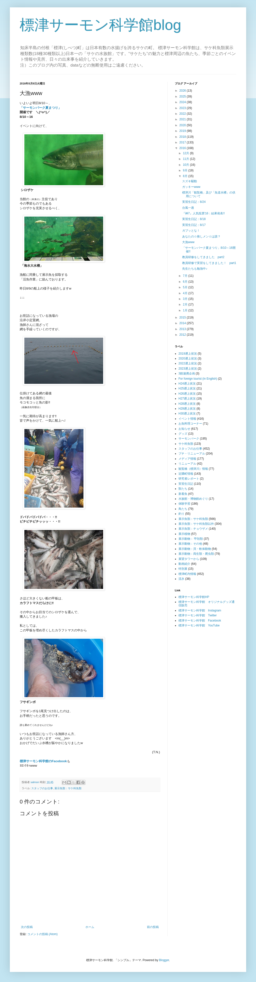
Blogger (164, 960)
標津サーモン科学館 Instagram (199, 610)
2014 (183, 323)
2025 (183, 96)
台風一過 (188, 207)
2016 (183, 148)
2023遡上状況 (187, 368)
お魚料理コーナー (190, 423)
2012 (183, 334)
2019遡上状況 (187, 353)
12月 (186, 153)
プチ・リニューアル (191, 453)
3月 (185, 299)
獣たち (182, 488)
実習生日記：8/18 (194, 219)
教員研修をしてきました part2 (203, 257)
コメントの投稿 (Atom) (42, 934)
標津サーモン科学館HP (193, 597)
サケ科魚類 (185, 443)
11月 (186, 159)
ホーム (89, 927)
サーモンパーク (188, 438)
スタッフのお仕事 (42, 788)
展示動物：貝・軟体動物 (194, 549)
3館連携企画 (186, 373)
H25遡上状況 (187, 388)
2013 (183, 329)
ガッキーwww (191, 187)
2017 (183, 142)
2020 (183, 125)
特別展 (182, 568)
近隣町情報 (185, 473)
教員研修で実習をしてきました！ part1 (209, 263)
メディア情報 (187, 458)
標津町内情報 (187, 574)
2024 (183, 102)
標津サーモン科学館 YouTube (199, 625)
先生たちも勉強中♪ (194, 268)
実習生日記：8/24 (194, 202)
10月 (186, 164)
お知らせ (184, 428)
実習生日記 (185, 483)
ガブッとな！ (191, 230)
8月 (185, 176)
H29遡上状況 (187, 408)
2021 (183, 119)
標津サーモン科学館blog (100, 25)
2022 (183, 113)
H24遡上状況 (187, 383)
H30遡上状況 (187, 413)
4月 (185, 293)
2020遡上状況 (187, 358)
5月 (185, 287)
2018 (183, 136)
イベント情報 (187, 418)
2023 (183, 108)
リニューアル (187, 463)
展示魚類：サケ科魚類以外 (196, 524)
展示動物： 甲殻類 (190, 538)
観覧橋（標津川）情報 (193, 468)
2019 (183, 131)
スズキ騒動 (189, 181)
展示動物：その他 (190, 543)
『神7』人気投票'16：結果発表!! (203, 213)
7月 (185, 275)
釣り (181, 513)
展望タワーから (188, 559)
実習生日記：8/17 (194, 225)
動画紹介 (184, 564)
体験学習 (184, 503)
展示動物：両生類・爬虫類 (196, 553)
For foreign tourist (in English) (197, 378)
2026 (183, 90)
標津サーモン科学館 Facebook (199, 620)
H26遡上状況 (187, 393)
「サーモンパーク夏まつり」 (40, 108)
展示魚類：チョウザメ (193, 528)
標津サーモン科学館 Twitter (197, 615)
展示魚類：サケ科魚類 (67, 788)
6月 (185, 281)
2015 (183, 317)
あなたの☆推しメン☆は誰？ (201, 236)
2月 (185, 304)
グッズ (182, 433)
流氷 (181, 579)
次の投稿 (27, 927)
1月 (185, 310)
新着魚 (182, 494)
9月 (185, 170)
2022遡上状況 (187, 363)
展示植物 (184, 534)
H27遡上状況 (187, 398)
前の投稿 (153, 927)
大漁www (188, 242)
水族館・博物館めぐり (193, 498)
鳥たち (182, 509)
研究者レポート (188, 478)
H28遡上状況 (187, 403)
